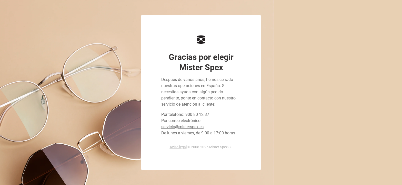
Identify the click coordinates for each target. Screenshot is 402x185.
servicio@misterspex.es (182, 126)
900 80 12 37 (197, 114)
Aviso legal (178, 147)
